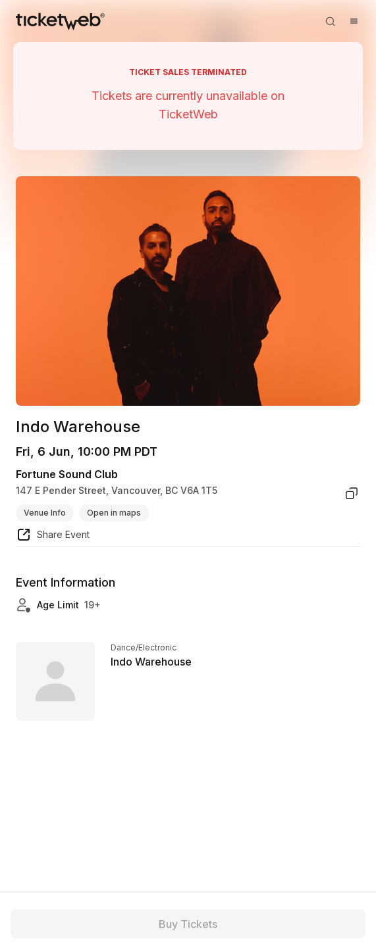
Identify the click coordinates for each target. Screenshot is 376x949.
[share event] (53, 537)
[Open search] (329, 21)
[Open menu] (353, 21)
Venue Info (45, 513)
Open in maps (114, 513)
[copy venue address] (351, 493)
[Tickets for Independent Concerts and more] (60, 21)
